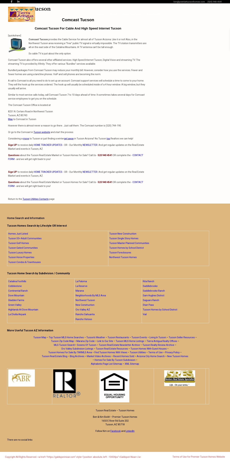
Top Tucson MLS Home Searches (66, 337)
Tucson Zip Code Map (62, 341)
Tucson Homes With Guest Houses (148, 348)
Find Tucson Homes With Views (110, 352)
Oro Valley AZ (83, 309)
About (113, 14)
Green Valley (15, 305)
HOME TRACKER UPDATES (48, 145)
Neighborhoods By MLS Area (91, 295)
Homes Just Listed (18, 233)
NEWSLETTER (90, 145)
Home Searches (132, 14)
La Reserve (81, 286)
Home (100, 14)
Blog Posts (153, 14)
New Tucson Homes (177, 356)
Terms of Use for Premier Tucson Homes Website (198, 456)
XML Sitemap (132, 363)
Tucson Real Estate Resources (112, 348)
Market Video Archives (99, 356)
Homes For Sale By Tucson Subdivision (115, 360)
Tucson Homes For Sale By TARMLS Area (70, 352)
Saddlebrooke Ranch (154, 290)
